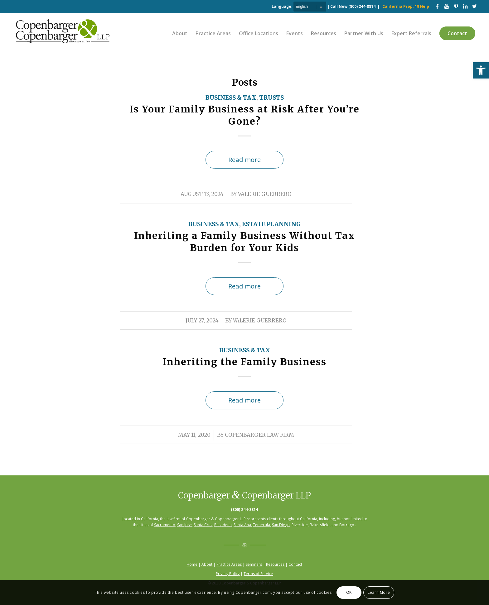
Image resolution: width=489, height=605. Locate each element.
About (206, 564)
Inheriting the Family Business (245, 362)
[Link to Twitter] (474, 6)
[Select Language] (309, 7)
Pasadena (223, 524)
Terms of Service (258, 573)
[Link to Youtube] (446, 6)
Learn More (379, 592)
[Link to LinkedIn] (465, 6)
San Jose (184, 524)
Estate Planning (271, 224)
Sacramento (164, 524)
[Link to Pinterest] (456, 6)
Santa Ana (242, 524)
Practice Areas (229, 564)
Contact (295, 564)
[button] (481, 70)
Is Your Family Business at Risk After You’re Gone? (245, 115)
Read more (244, 159)
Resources (275, 564)
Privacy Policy (228, 573)
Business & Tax (231, 97)
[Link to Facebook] (437, 6)
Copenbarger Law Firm (259, 435)
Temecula (261, 524)
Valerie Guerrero (265, 194)
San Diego (281, 524)
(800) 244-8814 (361, 6)
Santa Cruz (203, 524)
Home (191, 564)
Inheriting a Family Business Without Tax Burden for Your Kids (244, 242)
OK (349, 592)
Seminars (254, 564)
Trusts (271, 97)
